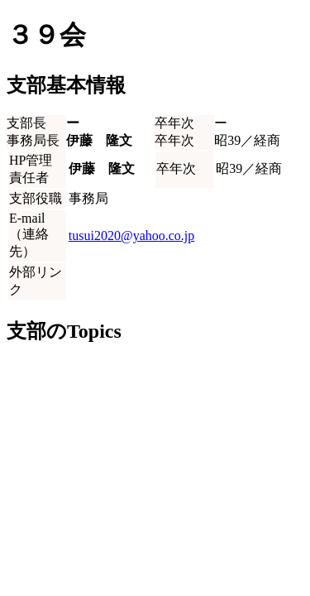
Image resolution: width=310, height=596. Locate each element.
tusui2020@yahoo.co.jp (132, 235)
